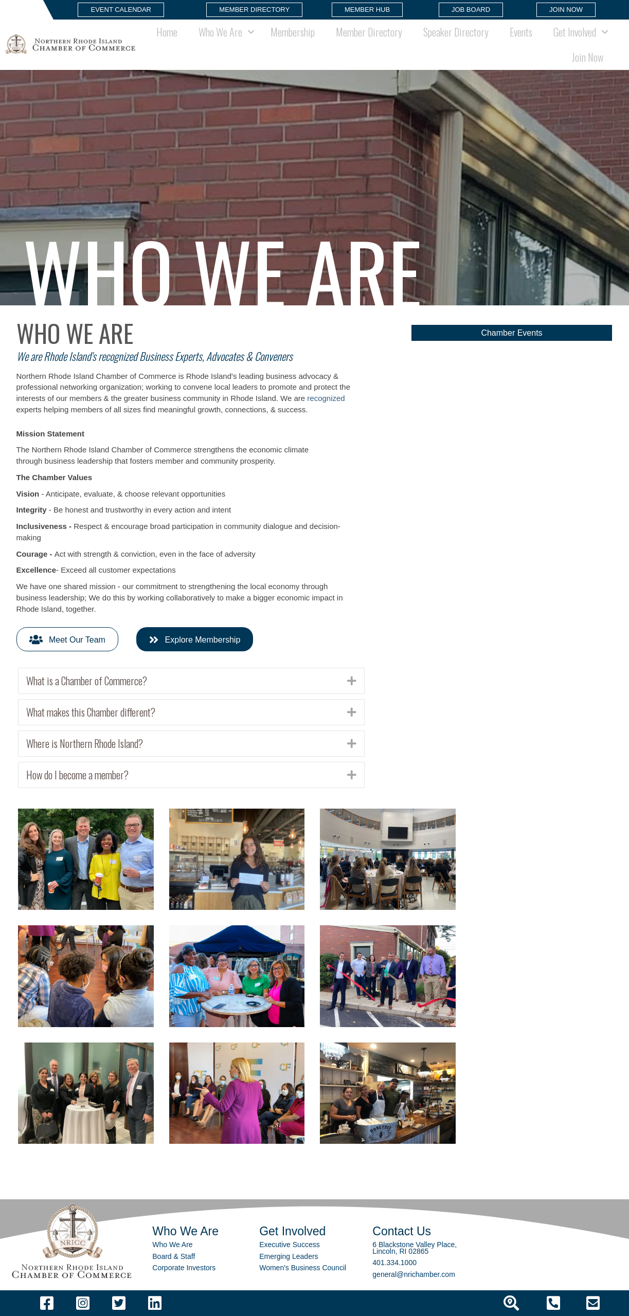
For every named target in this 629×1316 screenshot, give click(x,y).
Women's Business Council (302, 1268)
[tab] (191, 680)
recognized (326, 398)
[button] (121, 10)
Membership (293, 32)
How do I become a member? (77, 774)
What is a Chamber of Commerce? (86, 680)
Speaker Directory (456, 32)
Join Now (587, 57)
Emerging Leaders (288, 1256)
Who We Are (220, 32)
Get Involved (574, 32)
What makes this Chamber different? (90, 712)
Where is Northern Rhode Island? (84, 743)
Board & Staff (173, 1256)
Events (521, 32)
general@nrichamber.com (413, 1274)
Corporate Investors (183, 1268)
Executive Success (289, 1244)
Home (166, 32)
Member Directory (369, 32)
